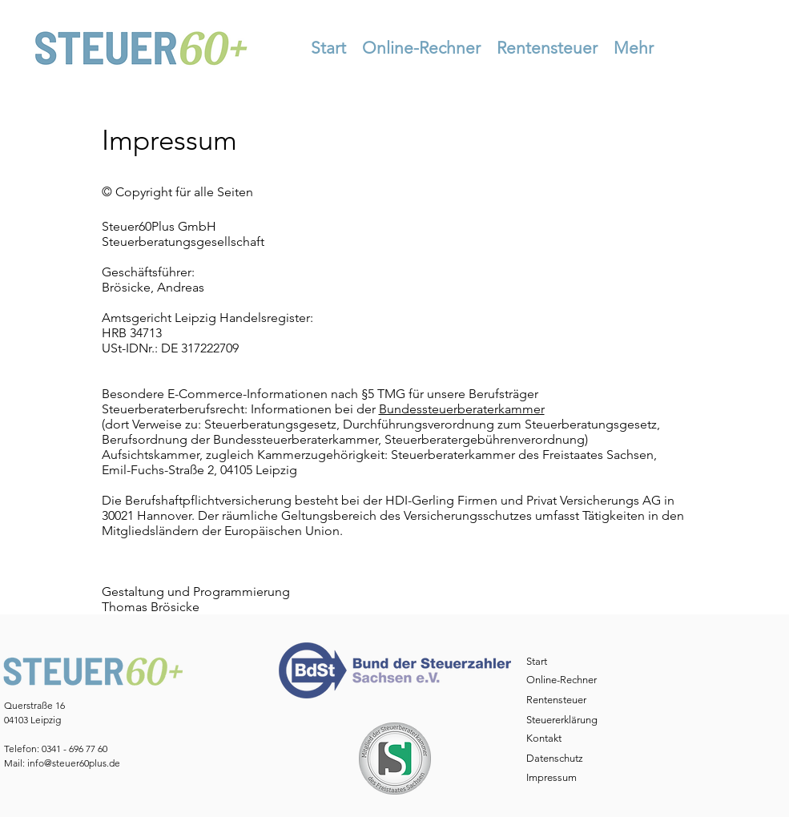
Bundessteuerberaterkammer (462, 409)
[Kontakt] (560, 739)
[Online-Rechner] (565, 680)
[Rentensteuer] (560, 700)
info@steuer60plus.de (73, 763)
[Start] (560, 662)
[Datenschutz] (560, 759)
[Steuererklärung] (566, 720)
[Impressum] (560, 778)
